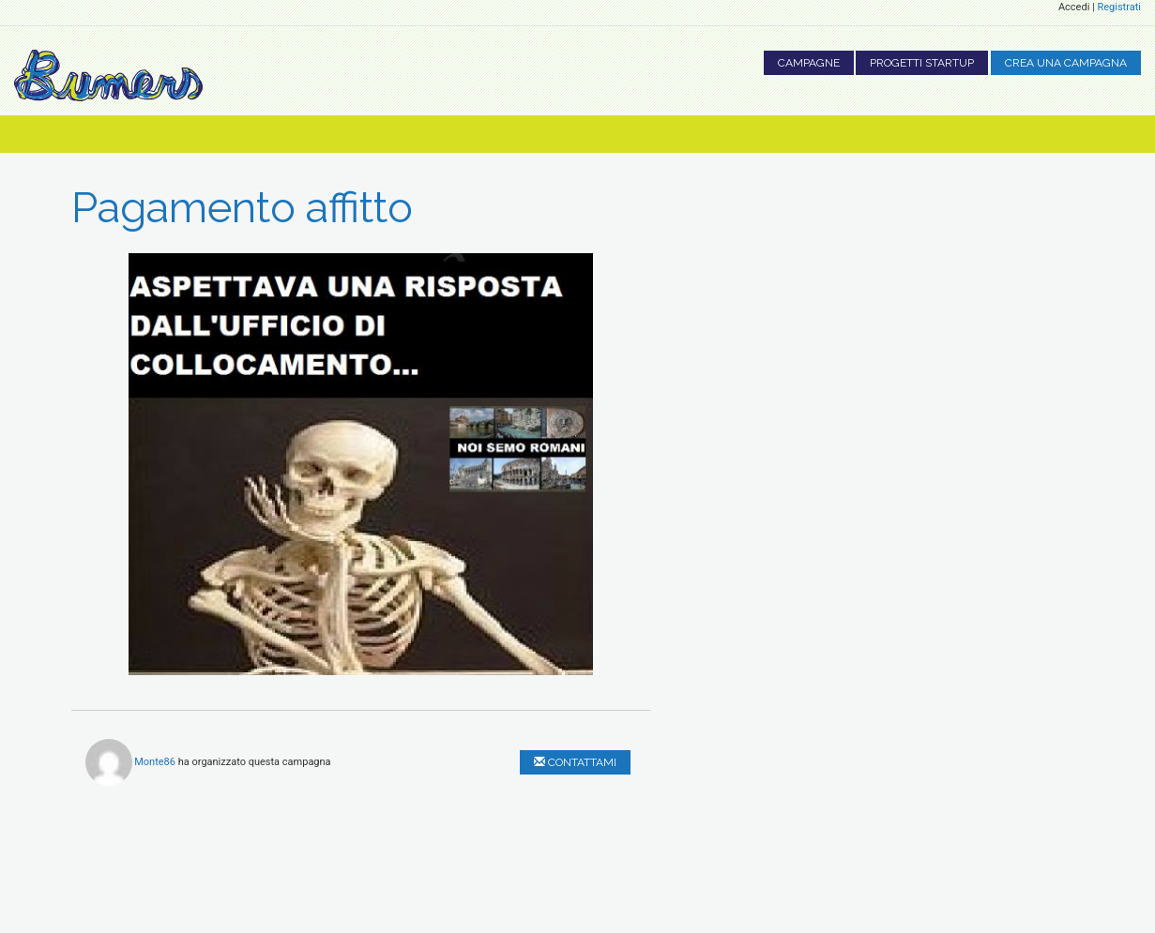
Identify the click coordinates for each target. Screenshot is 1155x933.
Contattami (575, 762)
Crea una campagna (1066, 62)
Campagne (809, 62)
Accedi (1073, 7)
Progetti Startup (922, 62)
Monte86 (154, 761)
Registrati (1119, 7)
